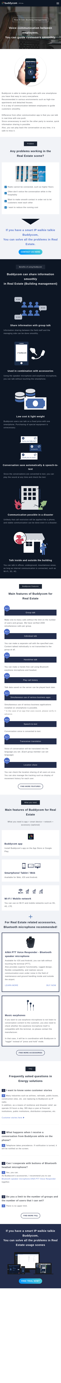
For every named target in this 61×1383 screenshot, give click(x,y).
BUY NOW (51, 985)
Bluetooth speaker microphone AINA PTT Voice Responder (29, 1179)
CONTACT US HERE (30, 252)
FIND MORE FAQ (30, 1216)
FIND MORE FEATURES (30, 786)
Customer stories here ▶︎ (13, 1118)
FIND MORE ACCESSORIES (30, 1053)
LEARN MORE (11, 985)
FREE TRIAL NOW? (30, 1281)
